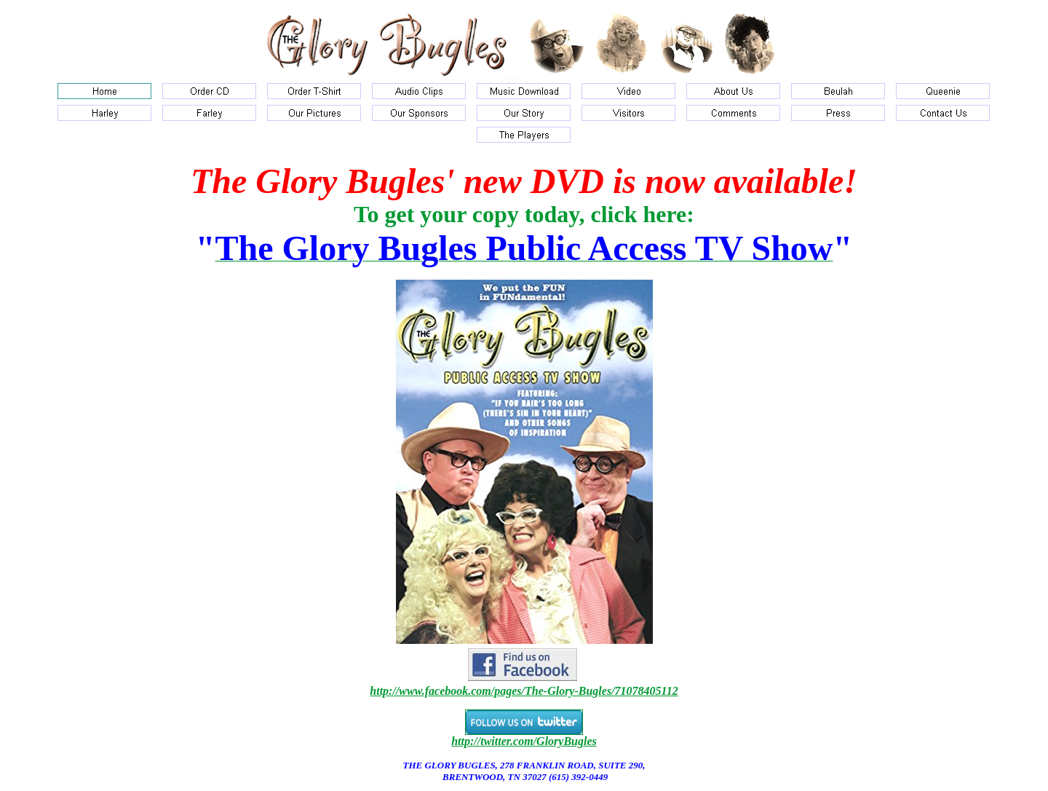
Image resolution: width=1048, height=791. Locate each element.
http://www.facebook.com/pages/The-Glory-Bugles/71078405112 (524, 691)
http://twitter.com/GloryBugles (524, 741)
